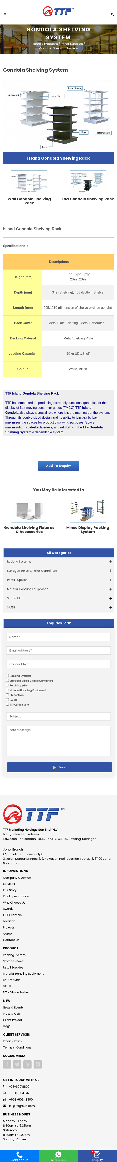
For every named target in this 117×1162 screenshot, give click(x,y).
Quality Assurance (16, 896)
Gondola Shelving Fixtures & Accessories (29, 529)
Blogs (6, 1026)
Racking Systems (19, 561)
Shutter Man (12, 980)
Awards (8, 909)
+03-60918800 (19, 1087)
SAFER (11, 607)
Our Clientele (12, 915)
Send (59, 767)
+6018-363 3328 (20, 1093)
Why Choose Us (14, 903)
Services (9, 884)
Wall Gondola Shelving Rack (29, 201)
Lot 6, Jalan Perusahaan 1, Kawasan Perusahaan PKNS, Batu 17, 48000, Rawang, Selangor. (49, 836)
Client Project (12, 1020)
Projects (8, 927)
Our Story (9, 890)
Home (36, 44)
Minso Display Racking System (87, 529)
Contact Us (11, 940)
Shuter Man (15, 598)
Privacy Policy (12, 1041)
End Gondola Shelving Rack (88, 198)
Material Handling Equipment (27, 589)
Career (8, 934)
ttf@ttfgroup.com (22, 1106)
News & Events (13, 1007)
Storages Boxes (14, 961)
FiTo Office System (16, 992)
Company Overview (17, 878)
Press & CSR (11, 1014)
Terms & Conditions (17, 1047)
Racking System (14, 955)
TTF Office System (20, 704)
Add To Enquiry (58, 466)
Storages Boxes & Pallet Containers (32, 571)
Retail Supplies (17, 580)
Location (9, 921)
